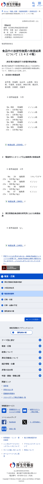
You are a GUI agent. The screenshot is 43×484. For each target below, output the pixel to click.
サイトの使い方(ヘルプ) (12, 450)
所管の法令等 (21, 369)
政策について (21, 352)
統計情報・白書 (21, 364)
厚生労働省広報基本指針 (13, 282)
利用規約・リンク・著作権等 (11, 439)
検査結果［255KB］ (15, 145)
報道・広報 (21, 346)
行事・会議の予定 (10, 305)
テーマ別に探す (21, 340)
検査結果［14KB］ (15, 245)
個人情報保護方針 (30, 438)
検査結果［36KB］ (15, 201)
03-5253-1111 (22, 475)
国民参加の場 (9, 311)
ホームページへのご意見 (11, 455)
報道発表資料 (9, 294)
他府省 (5, 386)
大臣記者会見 (9, 288)
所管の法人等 (8, 390)
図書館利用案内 (9, 393)
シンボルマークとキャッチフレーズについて (11, 445)
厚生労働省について (21, 358)
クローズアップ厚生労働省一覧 (14, 397)
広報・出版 (8, 299)
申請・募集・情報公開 (21, 375)
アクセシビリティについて (32, 445)
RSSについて (29, 450)
